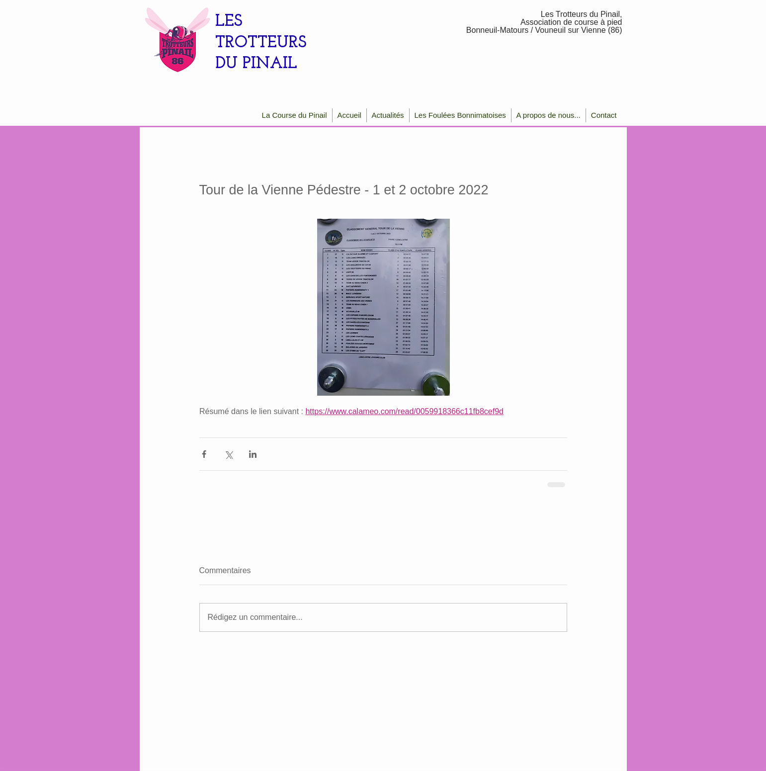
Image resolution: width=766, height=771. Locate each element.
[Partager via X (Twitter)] (228, 454)
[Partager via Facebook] (204, 454)
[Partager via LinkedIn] (252, 454)
